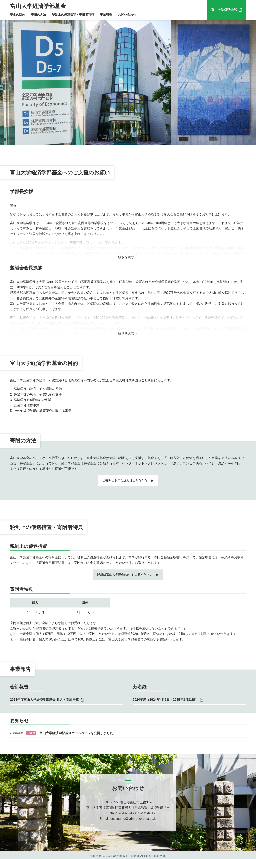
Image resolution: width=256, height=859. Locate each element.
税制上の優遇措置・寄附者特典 (73, 14)
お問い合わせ (127, 14)
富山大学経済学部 (224, 10)
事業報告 (106, 14)
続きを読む (126, 257)
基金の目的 (17, 14)
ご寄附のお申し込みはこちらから (125, 480)
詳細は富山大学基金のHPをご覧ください (124, 573)
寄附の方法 (38, 14)
